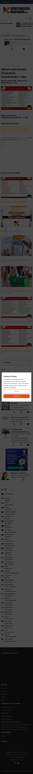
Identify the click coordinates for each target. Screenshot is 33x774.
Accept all (16, 396)
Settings (16, 391)
